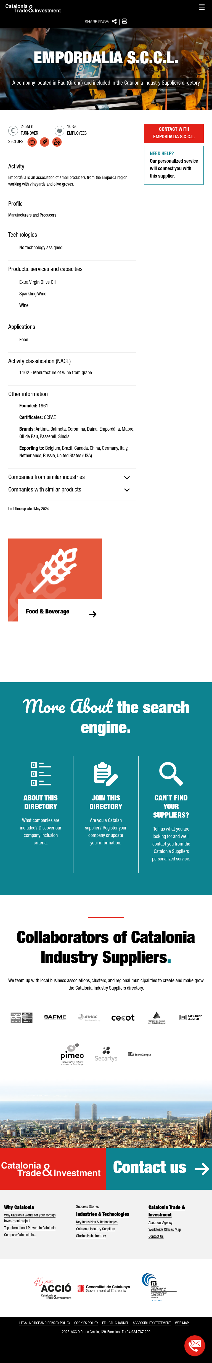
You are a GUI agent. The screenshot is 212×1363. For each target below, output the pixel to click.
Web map (182, 1323)
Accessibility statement (152, 1323)
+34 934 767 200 (137, 1332)
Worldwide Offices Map (165, 1230)
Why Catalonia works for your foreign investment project (29, 1218)
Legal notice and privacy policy (44, 1323)
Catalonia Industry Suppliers (95, 1229)
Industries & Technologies (102, 1214)
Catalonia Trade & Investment (167, 1211)
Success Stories (87, 1207)
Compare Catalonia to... (20, 1235)
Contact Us (156, 1237)
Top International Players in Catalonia (29, 1228)
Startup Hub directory (91, 1236)
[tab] (72, 477)
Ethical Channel (115, 1323)
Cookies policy (86, 1323)
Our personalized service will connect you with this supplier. (174, 165)
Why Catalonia (19, 1207)
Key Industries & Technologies (97, 1222)
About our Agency (161, 1223)
